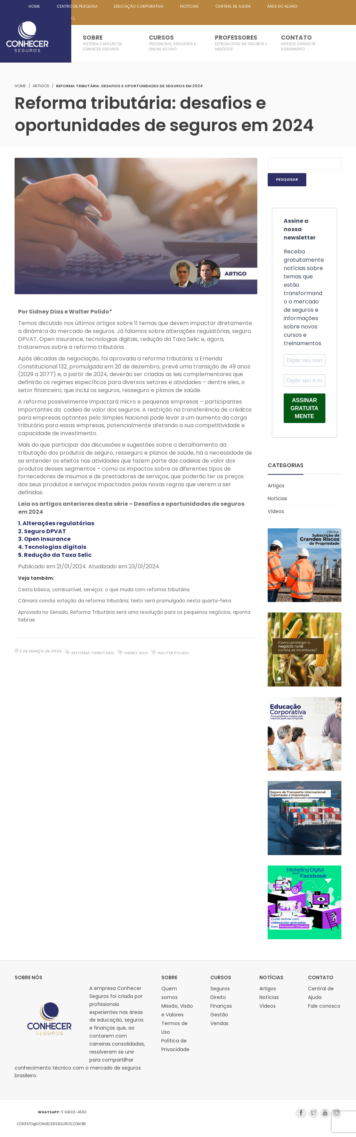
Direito (218, 997)
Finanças (221, 1005)
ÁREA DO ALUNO (282, 6)
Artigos (41, 86)
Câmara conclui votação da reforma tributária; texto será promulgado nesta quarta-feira (124, 601)
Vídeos (276, 511)
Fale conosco (324, 1005)
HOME (34, 6)
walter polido (173, 653)
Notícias (277, 498)
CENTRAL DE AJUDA (233, 6)
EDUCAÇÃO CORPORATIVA (138, 6)
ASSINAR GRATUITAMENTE (304, 408)
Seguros (220, 988)
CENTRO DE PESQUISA (77, 6)
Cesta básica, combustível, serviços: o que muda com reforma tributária (103, 589)
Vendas (219, 1023)
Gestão (219, 1014)
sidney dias (136, 653)
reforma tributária (92, 653)
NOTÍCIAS (189, 6)
